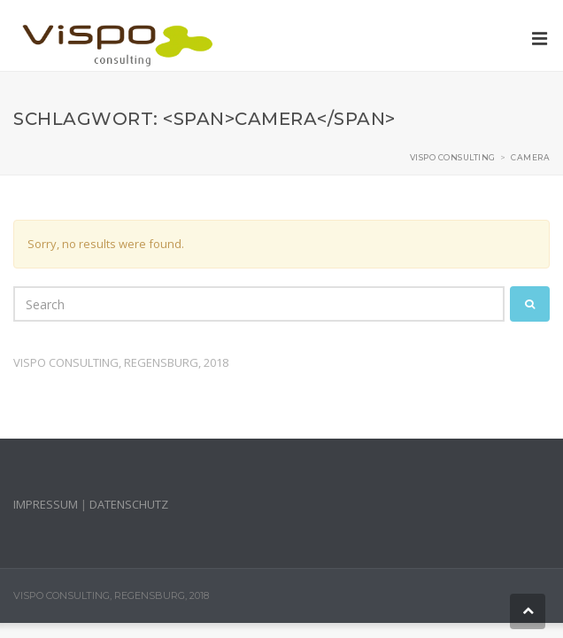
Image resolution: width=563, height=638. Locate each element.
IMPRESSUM (45, 504)
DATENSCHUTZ (128, 504)
